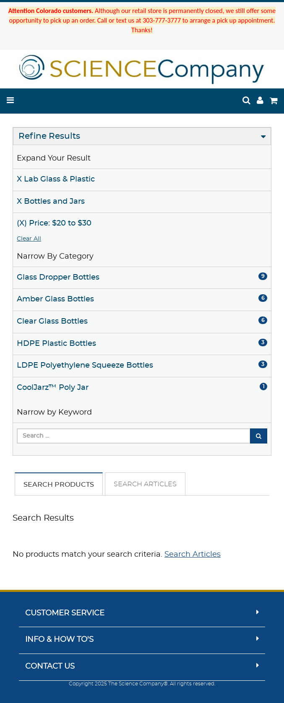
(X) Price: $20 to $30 (54, 223)
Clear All (29, 239)
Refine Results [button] (49, 136)
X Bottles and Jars (51, 201)
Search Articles (145, 484)
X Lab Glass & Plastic (56, 179)
